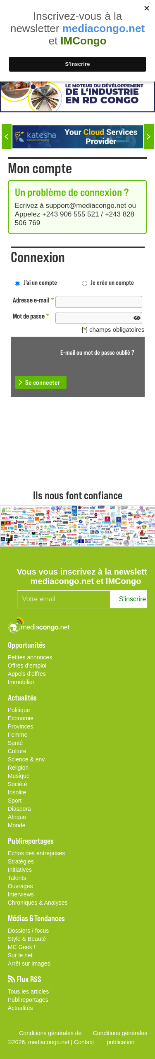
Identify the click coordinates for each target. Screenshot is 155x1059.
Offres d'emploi (27, 665)
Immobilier (21, 682)
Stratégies (21, 861)
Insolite (17, 792)
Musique (19, 776)
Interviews (21, 894)
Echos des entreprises (36, 853)
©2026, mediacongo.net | (41, 1042)
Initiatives (20, 869)
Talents (17, 878)
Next (149, 136)
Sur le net (20, 955)
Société (17, 784)
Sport (14, 800)
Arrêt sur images (29, 963)
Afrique (17, 817)
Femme (17, 734)
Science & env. (27, 759)
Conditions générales (120, 1033)
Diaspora (19, 808)
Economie (20, 718)
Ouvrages (20, 886)
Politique (19, 710)
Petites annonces (30, 657)
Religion (18, 767)
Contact (84, 1042)
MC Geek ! (22, 947)
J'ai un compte (40, 282)
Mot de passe (31, 316)
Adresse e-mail (33, 300)
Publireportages (28, 999)
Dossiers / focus (28, 930)
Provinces (20, 726)
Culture (17, 751)
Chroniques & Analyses (38, 902)
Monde (17, 825)
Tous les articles (28, 991)
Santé (15, 743)
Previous (7, 136)
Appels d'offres (27, 673)
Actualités (20, 1008)
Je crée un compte (112, 282)
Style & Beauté (27, 939)
